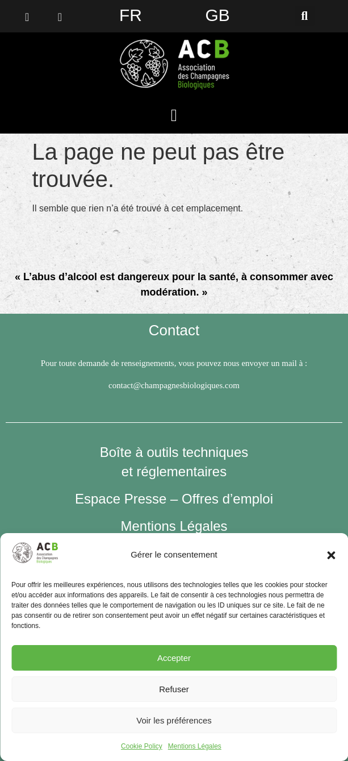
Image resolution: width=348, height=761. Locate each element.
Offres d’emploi (227, 498)
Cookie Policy (141, 746)
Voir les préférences (174, 720)
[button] (331, 555)
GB (217, 15)
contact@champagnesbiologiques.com (174, 385)
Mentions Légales (194, 746)
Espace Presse (120, 498)
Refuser (174, 689)
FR (130, 15)
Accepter (174, 658)
